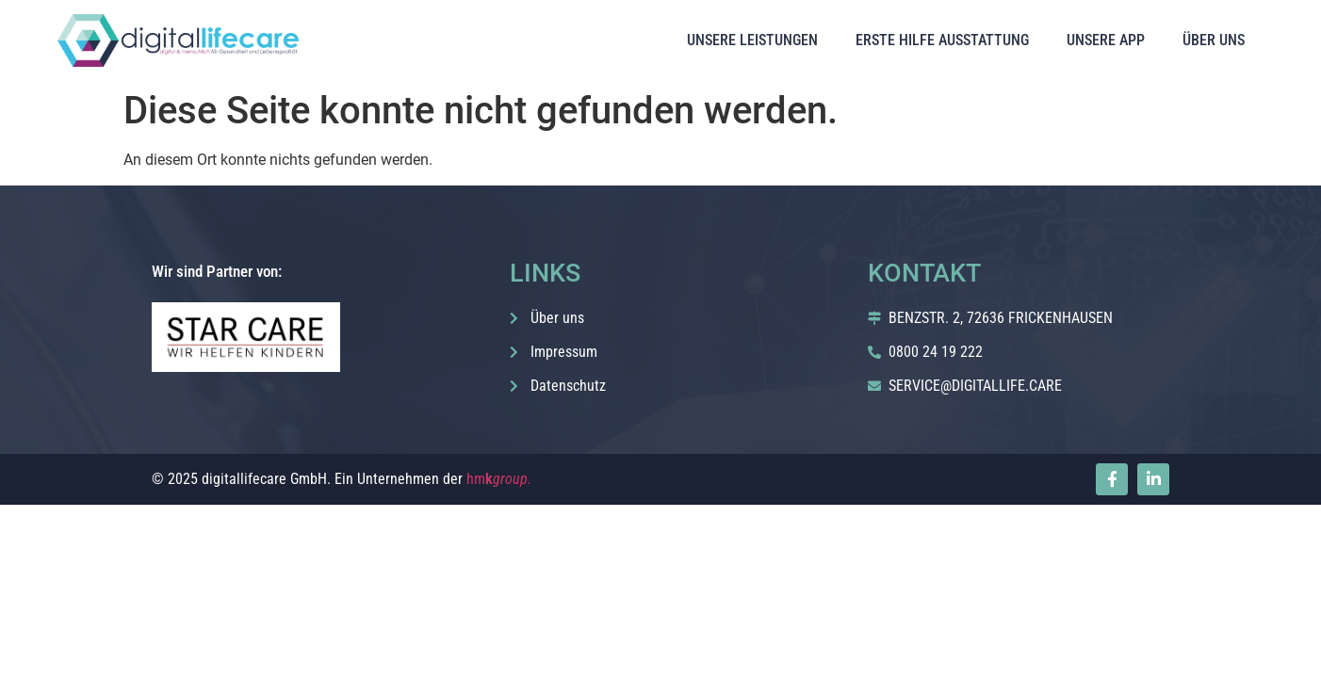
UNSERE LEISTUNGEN (752, 40)
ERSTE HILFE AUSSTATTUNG (942, 40)
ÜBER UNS (1213, 40)
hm (498, 479)
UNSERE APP (1106, 40)
